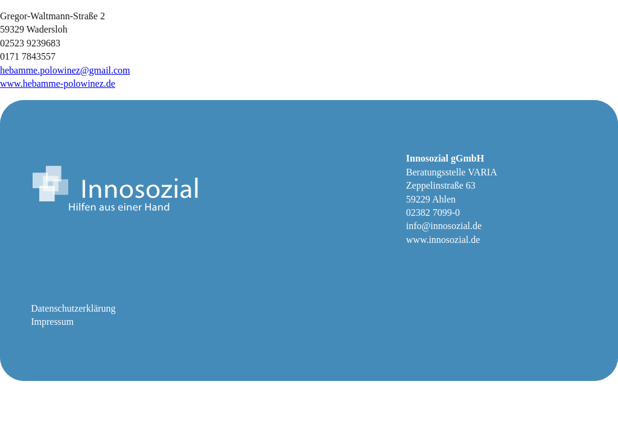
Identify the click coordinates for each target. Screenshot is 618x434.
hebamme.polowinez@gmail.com (65, 70)
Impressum (52, 321)
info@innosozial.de (444, 226)
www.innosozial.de (443, 239)
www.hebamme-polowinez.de (57, 83)
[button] (26, 407)
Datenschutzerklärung (73, 308)
